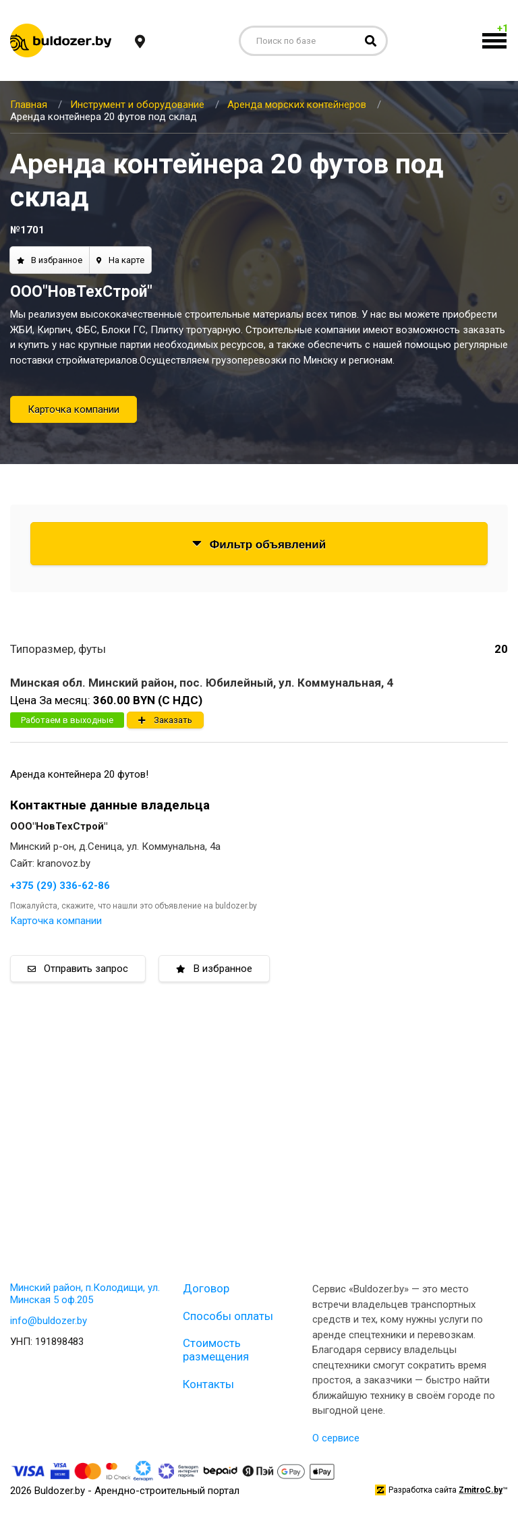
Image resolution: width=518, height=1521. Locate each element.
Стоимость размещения (216, 1349)
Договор (206, 1288)
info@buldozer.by (48, 1321)
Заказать (165, 720)
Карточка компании (73, 409)
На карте (120, 260)
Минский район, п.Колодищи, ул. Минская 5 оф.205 (85, 1294)
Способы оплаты (228, 1316)
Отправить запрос (78, 969)
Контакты (208, 1384)
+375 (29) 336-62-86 (60, 886)
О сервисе (335, 1438)
